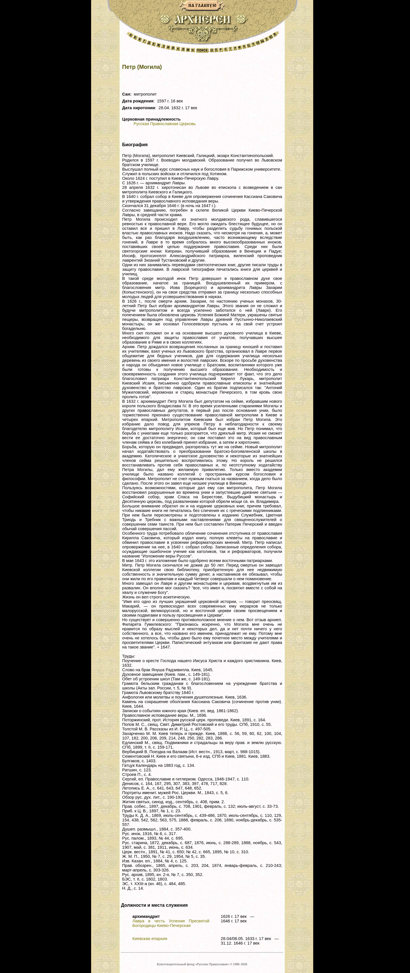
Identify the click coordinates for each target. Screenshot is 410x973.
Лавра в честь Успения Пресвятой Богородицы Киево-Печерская (170, 923)
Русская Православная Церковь (165, 123)
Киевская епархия (149, 938)
